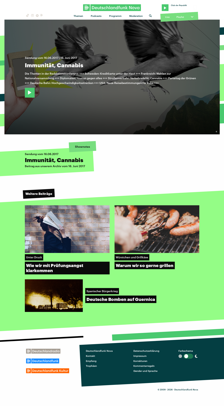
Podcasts (96, 15)
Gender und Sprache (145, 370)
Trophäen (91, 365)
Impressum (140, 355)
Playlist (180, 17)
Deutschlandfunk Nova (99, 350)
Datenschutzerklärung (146, 350)
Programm (115, 15)
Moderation (136, 15)
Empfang (91, 360)
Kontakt (90, 355)
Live (167, 17)
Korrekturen (140, 360)
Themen (78, 15)
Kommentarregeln (144, 365)
